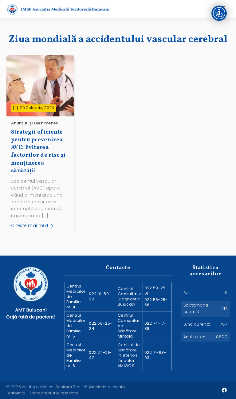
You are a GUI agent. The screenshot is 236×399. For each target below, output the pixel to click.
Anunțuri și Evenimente (34, 123)
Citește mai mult (33, 225)
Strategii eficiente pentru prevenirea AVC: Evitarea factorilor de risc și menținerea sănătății (38, 151)
